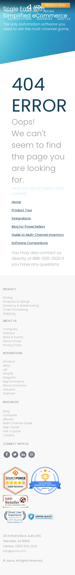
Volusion (9, 389)
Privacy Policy (12, 345)
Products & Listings (16, 302)
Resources (44, 19)
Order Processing (15, 310)
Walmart (9, 393)
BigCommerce (13, 381)
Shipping (9, 314)
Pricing (49, 11)
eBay (6, 365)
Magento (9, 377)
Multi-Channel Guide (17, 423)
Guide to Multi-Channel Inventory (38, 234)
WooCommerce (14, 385)
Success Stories (20, 19)
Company (10, 329)
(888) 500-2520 (26, 546)
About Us (63, 19)
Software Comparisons (30, 243)
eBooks (8, 419)
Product (11, 11)
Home (16, 202)
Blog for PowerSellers (28, 226)
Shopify (8, 373)
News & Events (13, 337)
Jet (5, 369)
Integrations (29, 11)
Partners (9, 333)
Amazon (9, 361)
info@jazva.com (14, 551)
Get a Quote (12, 431)
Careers (8, 435)
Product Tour (22, 210)
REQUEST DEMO (55, 5)
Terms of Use (12, 341)
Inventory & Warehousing (21, 306)
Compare (10, 415)
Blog (6, 411)
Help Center (11, 427)
